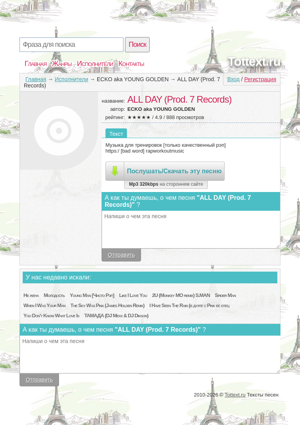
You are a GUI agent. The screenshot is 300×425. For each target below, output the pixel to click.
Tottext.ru (254, 61)
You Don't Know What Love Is (51, 315)
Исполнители (95, 64)
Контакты (131, 64)
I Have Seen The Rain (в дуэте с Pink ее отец (189, 305)
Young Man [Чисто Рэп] (92, 295)
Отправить (121, 255)
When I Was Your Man (44, 305)
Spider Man (225, 295)
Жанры (61, 64)
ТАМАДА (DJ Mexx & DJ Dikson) (116, 315)
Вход (233, 79)
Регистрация (260, 79)
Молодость (54, 295)
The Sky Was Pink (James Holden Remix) (107, 305)
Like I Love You (133, 295)
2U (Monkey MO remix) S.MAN (181, 295)
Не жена (31, 295)
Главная (35, 64)
